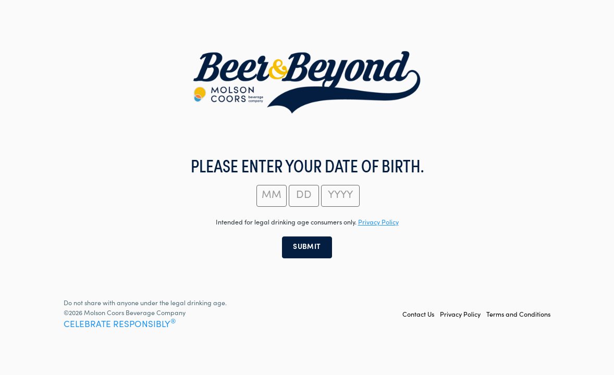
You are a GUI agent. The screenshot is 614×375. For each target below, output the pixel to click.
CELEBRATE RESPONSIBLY (120, 325)
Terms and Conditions (518, 315)
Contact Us (418, 315)
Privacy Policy (460, 315)
